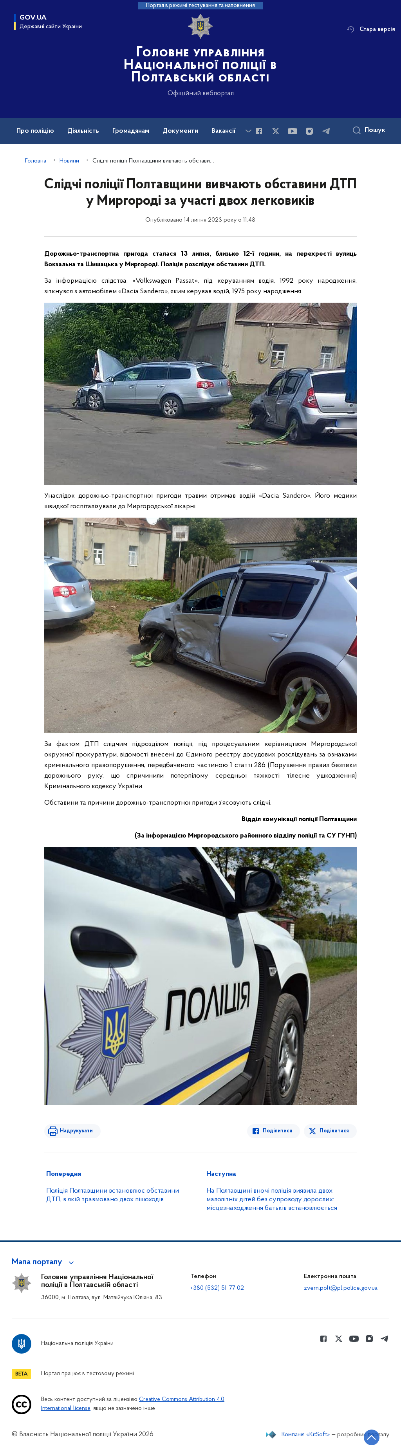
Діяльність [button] (83, 131)
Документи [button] (180, 131)
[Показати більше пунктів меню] (248, 131)
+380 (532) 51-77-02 (217, 1288)
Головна (35, 161)
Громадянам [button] (130, 131)
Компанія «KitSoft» (306, 1435)
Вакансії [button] (223, 131)
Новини (69, 161)
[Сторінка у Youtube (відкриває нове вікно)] (292, 131)
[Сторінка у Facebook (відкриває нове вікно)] (259, 131)
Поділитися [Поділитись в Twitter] (334, 1131)
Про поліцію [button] (35, 131)
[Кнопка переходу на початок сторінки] (371, 1437)
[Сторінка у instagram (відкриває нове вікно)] (309, 131)
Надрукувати (76, 1131)
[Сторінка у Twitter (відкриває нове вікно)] (275, 131)
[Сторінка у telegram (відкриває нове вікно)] (326, 131)
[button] (44, 1262)
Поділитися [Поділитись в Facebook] (277, 1131)
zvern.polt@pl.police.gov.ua (341, 1288)
